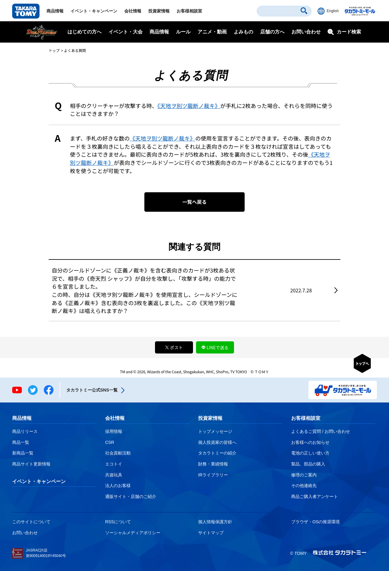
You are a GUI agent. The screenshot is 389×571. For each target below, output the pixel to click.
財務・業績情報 (213, 463)
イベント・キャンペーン (94, 11)
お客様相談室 (189, 11)
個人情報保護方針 (215, 521)
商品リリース (25, 431)
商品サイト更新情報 (31, 463)
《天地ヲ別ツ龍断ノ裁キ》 (188, 106)
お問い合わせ (306, 31)
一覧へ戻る (194, 201)
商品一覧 (20, 442)
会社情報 (132, 11)
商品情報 (55, 11)
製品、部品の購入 (308, 463)
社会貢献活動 (118, 453)
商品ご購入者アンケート (314, 496)
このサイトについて (31, 521)
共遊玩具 (113, 474)
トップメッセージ (215, 431)
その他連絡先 (304, 485)
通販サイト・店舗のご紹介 (130, 496)
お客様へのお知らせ (310, 442)
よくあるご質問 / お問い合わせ (320, 431)
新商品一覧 (22, 453)
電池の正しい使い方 (310, 453)
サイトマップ (211, 532)
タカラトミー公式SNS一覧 (92, 390)
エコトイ (113, 463)
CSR (109, 442)
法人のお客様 (118, 485)
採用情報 (113, 431)
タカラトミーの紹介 (217, 453)
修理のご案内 (304, 474)
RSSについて (118, 521)
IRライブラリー (213, 474)
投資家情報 (159, 11)
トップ (54, 50)
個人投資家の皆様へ (217, 442)
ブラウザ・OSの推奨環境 (315, 521)
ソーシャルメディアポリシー (132, 532)
